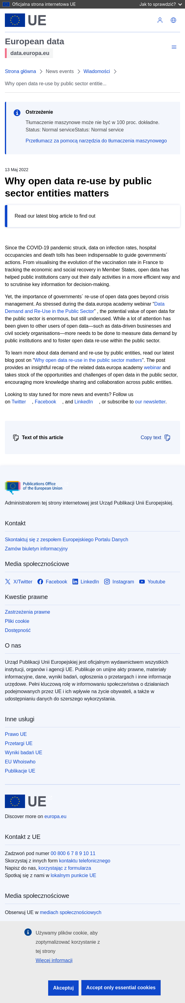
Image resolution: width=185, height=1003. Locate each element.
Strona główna (20, 71)
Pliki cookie (17, 621)
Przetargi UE (19, 743)
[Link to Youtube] (152, 581)
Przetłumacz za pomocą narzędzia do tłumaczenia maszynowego (96, 140)
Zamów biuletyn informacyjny (36, 548)
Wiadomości (97, 71)
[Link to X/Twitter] (18, 581)
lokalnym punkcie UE (73, 875)
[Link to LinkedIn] (85, 581)
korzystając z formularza (64, 868)
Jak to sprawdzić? (161, 4)
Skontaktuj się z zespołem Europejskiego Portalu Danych (66, 539)
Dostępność (18, 630)
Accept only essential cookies (121, 987)
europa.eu (55, 816)
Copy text (156, 437)
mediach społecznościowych (70, 912)
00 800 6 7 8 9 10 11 (73, 853)
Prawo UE (16, 734)
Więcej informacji (54, 960)
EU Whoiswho (20, 761)
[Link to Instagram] (119, 581)
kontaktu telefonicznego (84, 860)
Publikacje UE (20, 770)
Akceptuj (63, 987)
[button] (173, 20)
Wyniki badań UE (23, 752)
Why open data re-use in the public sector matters (88, 360)
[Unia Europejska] (25, 20)
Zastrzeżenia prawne (27, 612)
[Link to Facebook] (52, 581)
